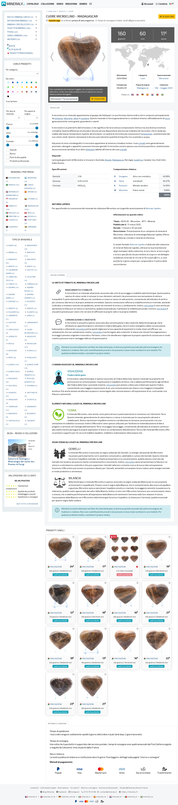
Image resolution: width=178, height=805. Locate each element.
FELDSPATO (13, 312)
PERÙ (31, 213)
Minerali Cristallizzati (20, 24)
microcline (54, 566)
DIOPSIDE (13, 301)
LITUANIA (33, 199)
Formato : (10, 141)
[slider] (7, 128)
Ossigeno (123, 176)
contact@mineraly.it (108, 792)
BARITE (31, 266)
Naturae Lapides (153, 208)
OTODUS (32, 350)
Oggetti (62, 11)
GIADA (30, 315)
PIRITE (12, 357)
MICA (11, 343)
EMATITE (13, 308)
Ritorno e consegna (89, 788)
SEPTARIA (32, 385)
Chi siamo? (74, 788)
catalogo (52, 11)
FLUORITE (32, 312)
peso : (8, 133)
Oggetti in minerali (19, 28)
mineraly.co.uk (48, 797)
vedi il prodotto (60, 575)
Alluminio (123, 190)
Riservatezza (63, 788)
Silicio (121, 181)
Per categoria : (12, 69)
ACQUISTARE (167, 16)
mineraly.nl (115, 797)
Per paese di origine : (29, 112)
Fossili (12, 32)
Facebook (61, 792)
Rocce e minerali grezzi (20, 17)
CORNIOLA (32, 284)
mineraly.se (146, 797)
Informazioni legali (48, 788)
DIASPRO (13, 287)
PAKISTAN (14, 216)
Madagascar (143, 88)
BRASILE (14, 185)
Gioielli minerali (17, 35)
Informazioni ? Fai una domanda (64, 99)
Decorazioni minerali (19, 20)
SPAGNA (32, 192)
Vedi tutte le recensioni (27, 504)
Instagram (73, 792)
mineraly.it (84, 797)
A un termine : (12, 101)
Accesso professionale (108, 788)
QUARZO (13, 364)
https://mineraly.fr (130, 792)
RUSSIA (32, 216)
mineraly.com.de (67, 797)
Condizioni (34, 788)
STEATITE (31, 399)
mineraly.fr (31, 797)
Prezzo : (9, 124)
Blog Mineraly (47, 792)
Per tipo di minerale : (10, 112)
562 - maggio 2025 (164, 88)
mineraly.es (100, 797)
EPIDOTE (32, 308)
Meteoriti (13, 39)
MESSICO (14, 213)
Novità (11, 46)
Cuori (70, 11)
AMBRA (12, 252)
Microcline (164, 78)
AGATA (12, 245)
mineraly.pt (131, 797)
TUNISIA (13, 220)
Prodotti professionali (20, 53)
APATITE (13, 266)
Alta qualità (14, 49)
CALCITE (32, 270)
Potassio (123, 185)
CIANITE (12, 284)
